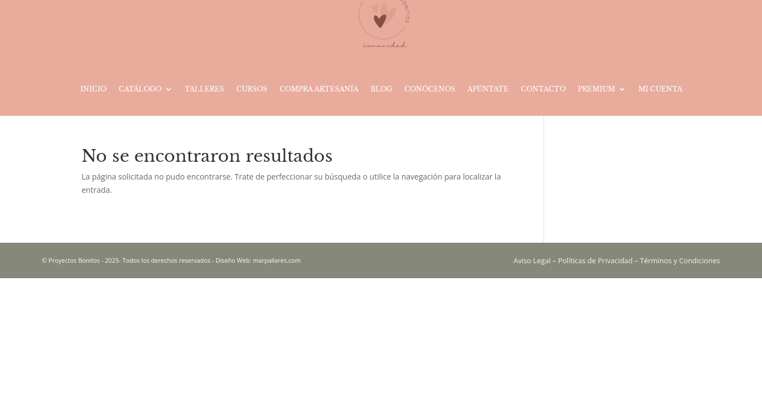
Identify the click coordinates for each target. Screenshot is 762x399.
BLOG (381, 89)
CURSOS (251, 89)
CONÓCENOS (429, 89)
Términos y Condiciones (680, 260)
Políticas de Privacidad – (599, 260)
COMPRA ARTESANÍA (319, 89)
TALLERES (204, 89)
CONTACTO (543, 89)
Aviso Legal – (536, 260)
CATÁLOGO (140, 89)
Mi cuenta (660, 89)
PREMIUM (596, 89)
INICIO (93, 89)
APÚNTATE (488, 89)
